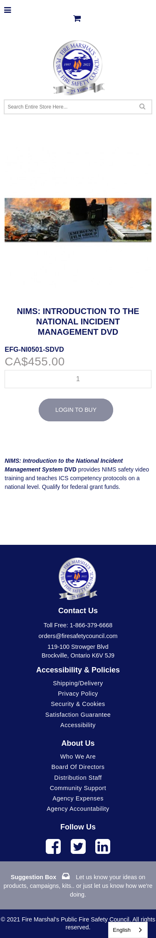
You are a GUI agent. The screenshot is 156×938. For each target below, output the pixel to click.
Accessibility (78, 725)
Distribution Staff (78, 777)
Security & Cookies (78, 704)
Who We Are (78, 756)
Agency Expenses (78, 798)
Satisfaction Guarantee (78, 714)
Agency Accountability (78, 808)
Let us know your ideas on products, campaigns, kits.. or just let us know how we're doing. (78, 886)
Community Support (78, 788)
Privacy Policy (78, 693)
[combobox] (128, 930)
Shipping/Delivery (78, 683)
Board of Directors (77, 767)
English (122, 930)
